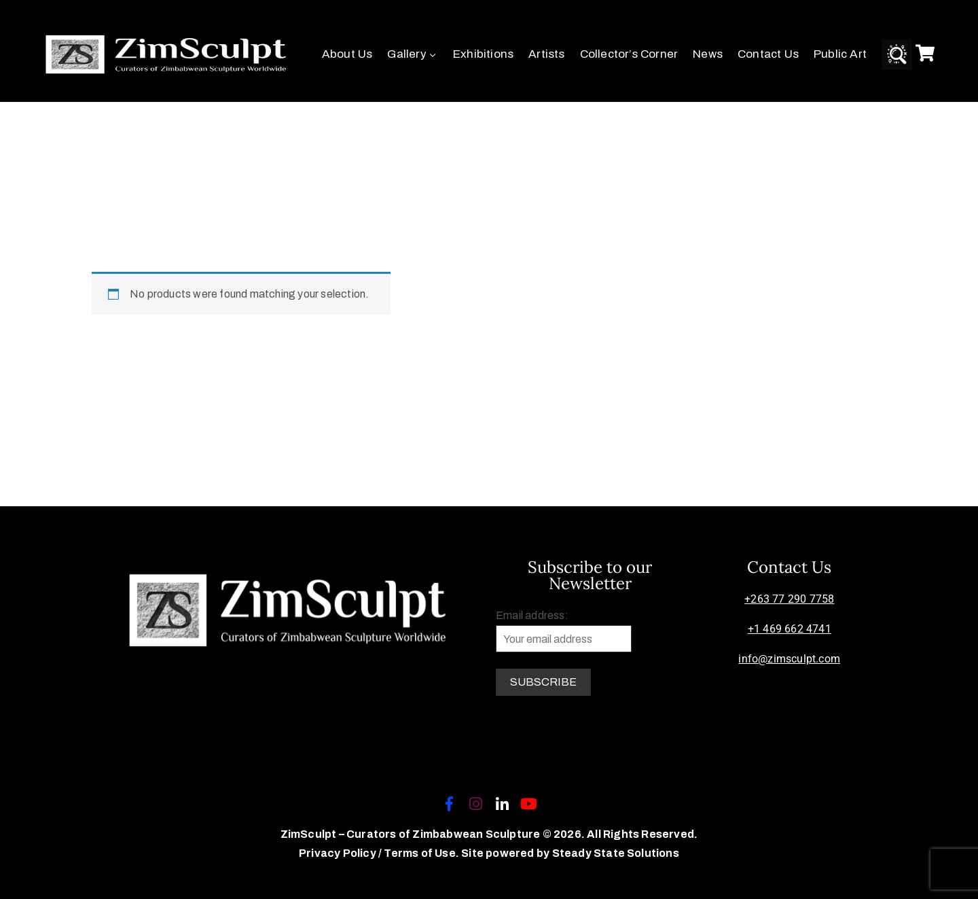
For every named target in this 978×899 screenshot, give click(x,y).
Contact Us (768, 54)
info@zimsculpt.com (789, 658)
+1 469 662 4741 (789, 628)
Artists (546, 54)
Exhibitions (483, 54)
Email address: (564, 631)
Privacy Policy (338, 853)
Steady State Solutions (615, 853)
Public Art (840, 54)
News (708, 54)
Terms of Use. (421, 853)
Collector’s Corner (629, 54)
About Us (347, 54)
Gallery (412, 54)
